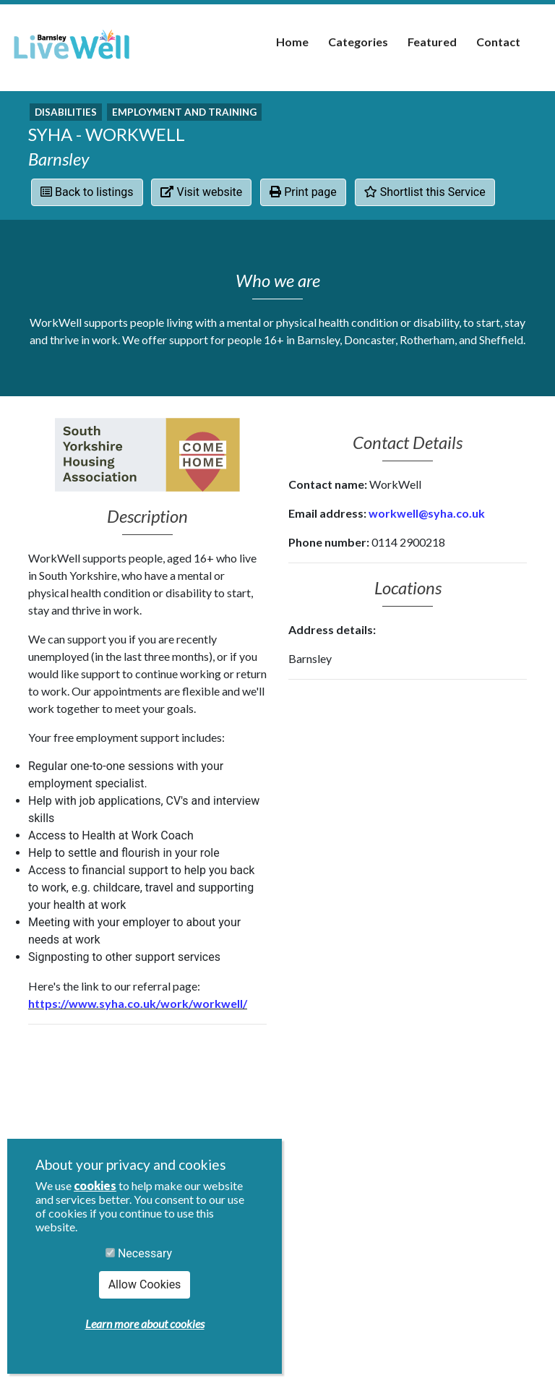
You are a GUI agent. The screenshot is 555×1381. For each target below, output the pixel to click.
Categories (358, 41)
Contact (498, 41)
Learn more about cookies (145, 1323)
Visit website (201, 192)
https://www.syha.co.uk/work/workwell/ (137, 1003)
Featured (432, 41)
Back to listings (87, 192)
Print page (303, 192)
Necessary (139, 1253)
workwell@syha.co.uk (427, 513)
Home (292, 41)
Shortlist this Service (425, 192)
